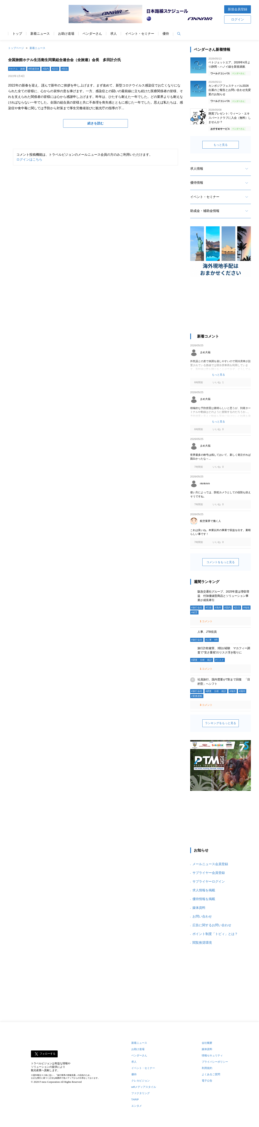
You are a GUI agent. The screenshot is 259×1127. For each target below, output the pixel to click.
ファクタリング (140, 1093)
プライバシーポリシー (215, 1061)
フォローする (47, 1053)
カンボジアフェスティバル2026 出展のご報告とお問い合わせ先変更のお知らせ (229, 90)
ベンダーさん (92, 33)
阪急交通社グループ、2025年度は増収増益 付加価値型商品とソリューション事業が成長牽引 (223, 596)
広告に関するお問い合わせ (211, 925)
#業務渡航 (196, 696)
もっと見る (220, 144)
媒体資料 (198, 907)
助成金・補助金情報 (204, 211)
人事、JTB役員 (207, 631)
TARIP (135, 1099)
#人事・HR (212, 639)
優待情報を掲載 (203, 899)
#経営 (194, 612)
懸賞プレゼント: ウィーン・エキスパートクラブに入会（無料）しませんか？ (229, 118)
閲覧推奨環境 (202, 942)
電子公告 (207, 1080)
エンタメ (136, 1105)
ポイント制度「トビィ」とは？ (215, 934)
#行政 (209, 607)
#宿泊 (65, 68)
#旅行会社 (196, 607)
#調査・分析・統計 (201, 659)
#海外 (218, 607)
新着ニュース (40, 33)
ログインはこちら (29, 159)
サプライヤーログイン (208, 881)
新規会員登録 (237, 9)
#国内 (45, 68)
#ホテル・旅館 (17, 68)
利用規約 (207, 1068)
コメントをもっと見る (220, 562)
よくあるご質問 (211, 1074)
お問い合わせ (202, 916)
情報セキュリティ (212, 1055)
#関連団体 (33, 68)
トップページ (16, 48)
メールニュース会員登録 (210, 864)
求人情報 (196, 168)
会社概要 (207, 1042)
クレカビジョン (140, 1080)
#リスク (219, 659)
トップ (17, 33)
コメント (205, 621)
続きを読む (95, 123)
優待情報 (196, 182)
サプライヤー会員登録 (208, 872)
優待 (165, 33)
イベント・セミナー (139, 33)
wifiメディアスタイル (143, 1086)
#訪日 (55, 68)
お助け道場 (66, 33)
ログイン (237, 19)
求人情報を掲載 (203, 890)
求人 (113, 33)
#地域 (246, 607)
